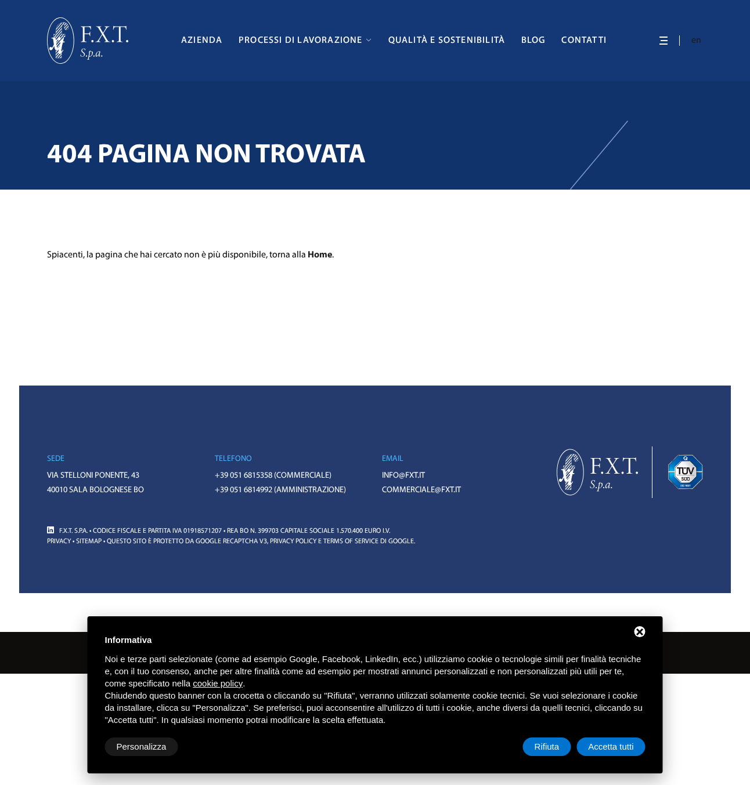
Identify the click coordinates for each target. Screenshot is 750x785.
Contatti (584, 40)
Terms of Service (350, 541)
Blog (533, 40)
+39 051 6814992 (243, 490)
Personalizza (142, 746)
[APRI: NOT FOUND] (663, 41)
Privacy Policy (293, 541)
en (697, 40)
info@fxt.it (403, 475)
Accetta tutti (610, 746)
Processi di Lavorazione (301, 40)
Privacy (59, 541)
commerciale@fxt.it (421, 490)
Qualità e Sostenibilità (447, 40)
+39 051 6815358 (243, 475)
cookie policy (218, 683)
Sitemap (89, 541)
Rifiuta (547, 746)
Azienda (201, 40)
